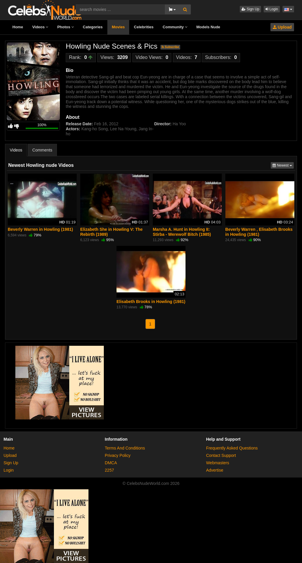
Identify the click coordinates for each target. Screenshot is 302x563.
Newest (283, 164)
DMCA (111, 462)
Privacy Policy (117, 455)
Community (175, 27)
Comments (42, 150)
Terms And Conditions (125, 448)
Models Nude (208, 27)
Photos (65, 27)
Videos (40, 27)
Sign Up (250, 9)
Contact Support (221, 455)
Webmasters (217, 462)
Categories (93, 27)
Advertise (214, 470)
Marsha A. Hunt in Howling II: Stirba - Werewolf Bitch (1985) (182, 231)
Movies (118, 27)
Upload (282, 27)
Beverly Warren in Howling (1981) (40, 229)
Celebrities (143, 27)
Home (17, 27)
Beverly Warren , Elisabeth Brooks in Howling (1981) (259, 231)
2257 (109, 470)
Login (271, 9)
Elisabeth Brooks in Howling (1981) (150, 301)
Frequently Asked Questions (232, 448)
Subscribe (170, 47)
